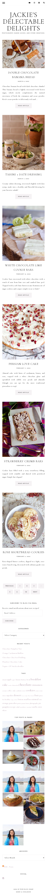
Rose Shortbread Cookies (23, 552)
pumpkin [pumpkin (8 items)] (6, 707)
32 (27, 592)
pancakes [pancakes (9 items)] (13, 703)
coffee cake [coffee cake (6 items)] (11, 691)
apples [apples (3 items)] (13, 680)
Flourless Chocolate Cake (12, 662)
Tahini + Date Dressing (23, 174)
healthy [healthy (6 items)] (7, 699)
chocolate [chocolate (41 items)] (24, 685)
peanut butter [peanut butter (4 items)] (25, 703)
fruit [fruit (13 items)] (37, 695)
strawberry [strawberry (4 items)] (23, 707)
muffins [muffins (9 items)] (27, 699)
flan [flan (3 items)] (29, 695)
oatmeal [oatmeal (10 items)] (35, 699)
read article (23, 105)
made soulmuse (23, 892)
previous (10, 586)
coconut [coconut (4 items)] (4, 691)
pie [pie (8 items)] (40, 703)
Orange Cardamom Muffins (13, 653)
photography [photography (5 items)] (34, 703)
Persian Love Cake (23, 364)
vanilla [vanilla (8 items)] (34, 707)
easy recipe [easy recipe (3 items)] (25, 695)
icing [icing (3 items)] (12, 699)
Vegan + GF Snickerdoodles (13, 666)
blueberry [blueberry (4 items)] (23, 680)
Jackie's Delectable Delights (23, 21)
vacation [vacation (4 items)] (28, 707)
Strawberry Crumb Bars (23, 461)
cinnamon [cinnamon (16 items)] (37, 684)
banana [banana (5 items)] (18, 680)
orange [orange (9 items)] (5, 703)
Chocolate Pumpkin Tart (12, 649)
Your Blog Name (26, 889)
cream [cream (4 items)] (37, 691)
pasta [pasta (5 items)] (19, 703)
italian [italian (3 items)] (15, 699)
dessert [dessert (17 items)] (17, 695)
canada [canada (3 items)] (10, 685)
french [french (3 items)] (32, 695)
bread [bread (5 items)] (28, 680)
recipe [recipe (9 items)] (13, 707)
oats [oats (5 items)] (40, 699)
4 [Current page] (42, 586)
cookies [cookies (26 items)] (30, 690)
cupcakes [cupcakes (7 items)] (9, 695)
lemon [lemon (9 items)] (21, 699)
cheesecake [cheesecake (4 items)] (15, 685)
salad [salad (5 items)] (17, 707)
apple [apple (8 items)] (9, 679)
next (35, 592)
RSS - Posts (8, 867)
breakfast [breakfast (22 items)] (36, 679)
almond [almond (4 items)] (4, 680)
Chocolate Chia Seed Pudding (13, 657)
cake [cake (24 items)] (4, 685)
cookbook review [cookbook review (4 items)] (20, 691)
